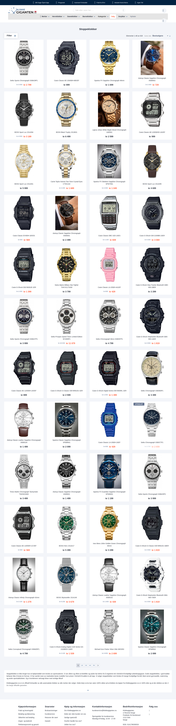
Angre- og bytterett (25, 675)
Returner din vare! (51, 672)
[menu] (88, 16)
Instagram (154, 669)
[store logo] (22, 10)
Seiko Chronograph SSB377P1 (156, 411)
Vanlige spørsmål (70, 672)
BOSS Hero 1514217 (90, 507)
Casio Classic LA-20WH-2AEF (123, 411)
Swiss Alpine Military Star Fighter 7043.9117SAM (90, 266)
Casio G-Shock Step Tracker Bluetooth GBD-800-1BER (156, 266)
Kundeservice (50, 668)
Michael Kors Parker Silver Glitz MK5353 (123, 602)
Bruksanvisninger (51, 665)
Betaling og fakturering (26, 668)
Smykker (121, 16)
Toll (140, 3)
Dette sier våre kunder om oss (75, 668)
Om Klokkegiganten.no (72, 665)
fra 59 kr (100, 3)
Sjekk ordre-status (70, 682)
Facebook (154, 665)
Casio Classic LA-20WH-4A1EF (123, 267)
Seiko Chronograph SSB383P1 (156, 363)
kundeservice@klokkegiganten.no (104, 665)
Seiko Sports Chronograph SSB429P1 (57, 73)
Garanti (47, 675)
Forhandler (80, 3)
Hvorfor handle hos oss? (73, 675)
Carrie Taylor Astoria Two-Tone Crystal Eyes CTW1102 (90, 169)
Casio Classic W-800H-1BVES (57, 219)
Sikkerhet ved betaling (26, 672)
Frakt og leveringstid (25, 665)
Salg (113, 16)
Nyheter (133, 16)
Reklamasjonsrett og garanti (28, 679)
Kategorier (102, 16)
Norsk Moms (121, 3)
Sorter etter (147, 33)
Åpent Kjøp (42, 3)
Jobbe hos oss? (69, 679)
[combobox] (95, 10)
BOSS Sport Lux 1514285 (156, 171)
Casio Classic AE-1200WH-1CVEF (57, 507)
